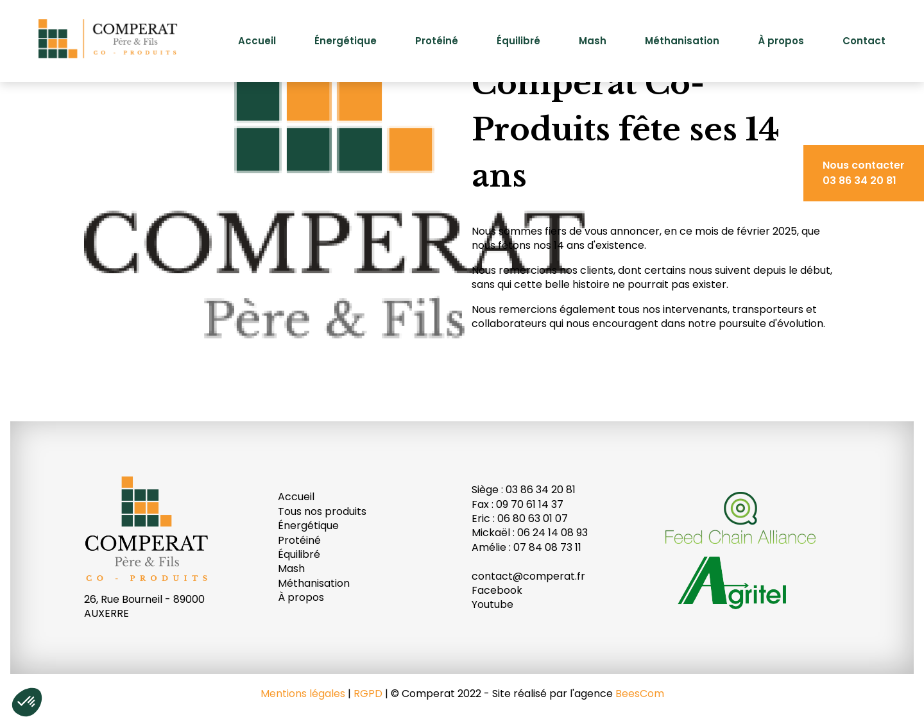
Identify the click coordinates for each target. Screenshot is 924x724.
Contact (864, 40)
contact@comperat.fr (528, 576)
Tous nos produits (322, 511)
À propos (781, 40)
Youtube (492, 604)
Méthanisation (682, 40)
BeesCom (639, 693)
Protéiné (436, 40)
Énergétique (345, 40)
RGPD (368, 693)
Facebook (497, 590)
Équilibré (518, 40)
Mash (592, 40)
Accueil (257, 40)
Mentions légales (303, 693)
